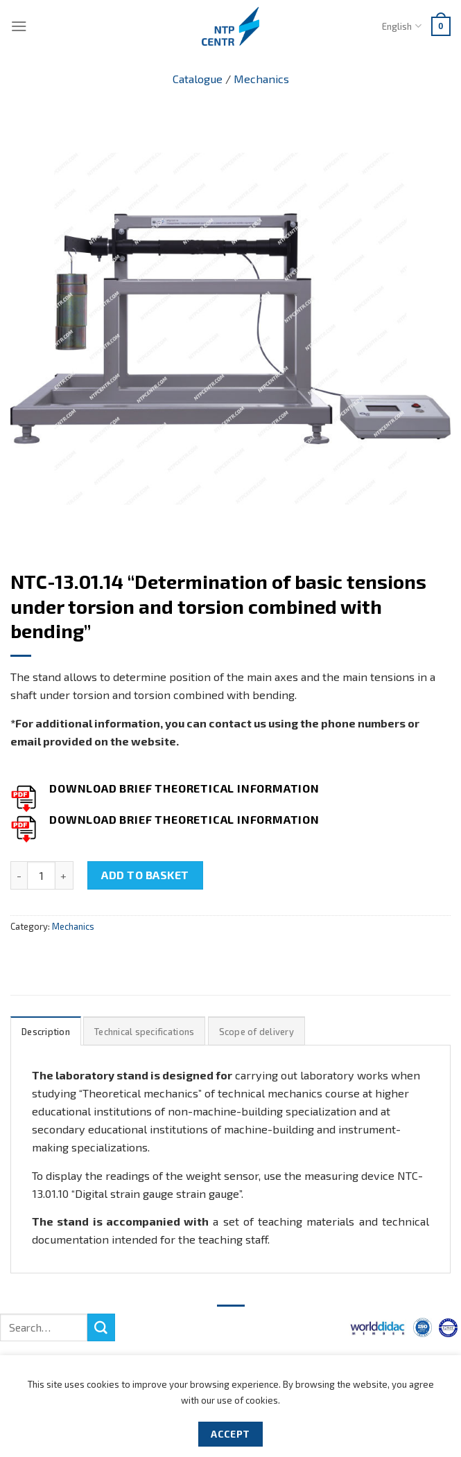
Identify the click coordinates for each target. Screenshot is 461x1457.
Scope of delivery (256, 1031)
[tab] (45, 1031)
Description (45, 1031)
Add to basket (145, 874)
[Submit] (101, 1327)
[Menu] (19, 26)
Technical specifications (144, 1031)
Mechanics (261, 78)
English (401, 26)
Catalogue (198, 78)
